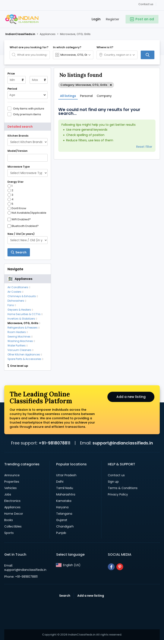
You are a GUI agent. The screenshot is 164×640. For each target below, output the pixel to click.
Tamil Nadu (64, 488)
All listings (68, 96)
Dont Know (16, 208)
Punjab (61, 533)
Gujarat (61, 520)
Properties (11, 481)
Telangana (64, 513)
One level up (17, 366)
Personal (86, 96)
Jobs (7, 494)
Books (8, 520)
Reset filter (144, 147)
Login (96, 19)
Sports (9, 533)
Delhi (59, 481)
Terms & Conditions (123, 488)
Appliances (12, 507)
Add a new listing (131, 397)
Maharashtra (65, 494)
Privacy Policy (118, 494)
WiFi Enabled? (21, 219)
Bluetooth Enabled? (25, 226)
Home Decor (13, 513)
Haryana (62, 507)
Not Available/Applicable (26, 213)
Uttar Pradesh (66, 475)
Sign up (113, 481)
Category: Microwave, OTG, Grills (83, 85)
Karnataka (63, 501)
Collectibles (13, 526)
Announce (12, 475)
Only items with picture (28, 108)
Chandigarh (65, 526)
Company (104, 96)
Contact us (145, 4)
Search (64, 595)
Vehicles (10, 488)
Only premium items (27, 114)
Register (112, 19)
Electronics (12, 501)
